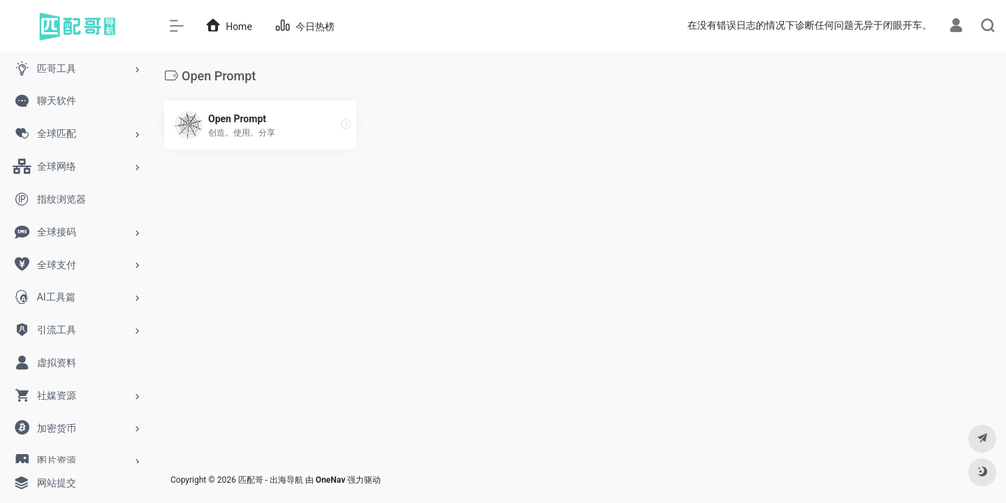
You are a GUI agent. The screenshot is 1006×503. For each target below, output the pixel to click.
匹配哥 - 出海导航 (270, 480)
